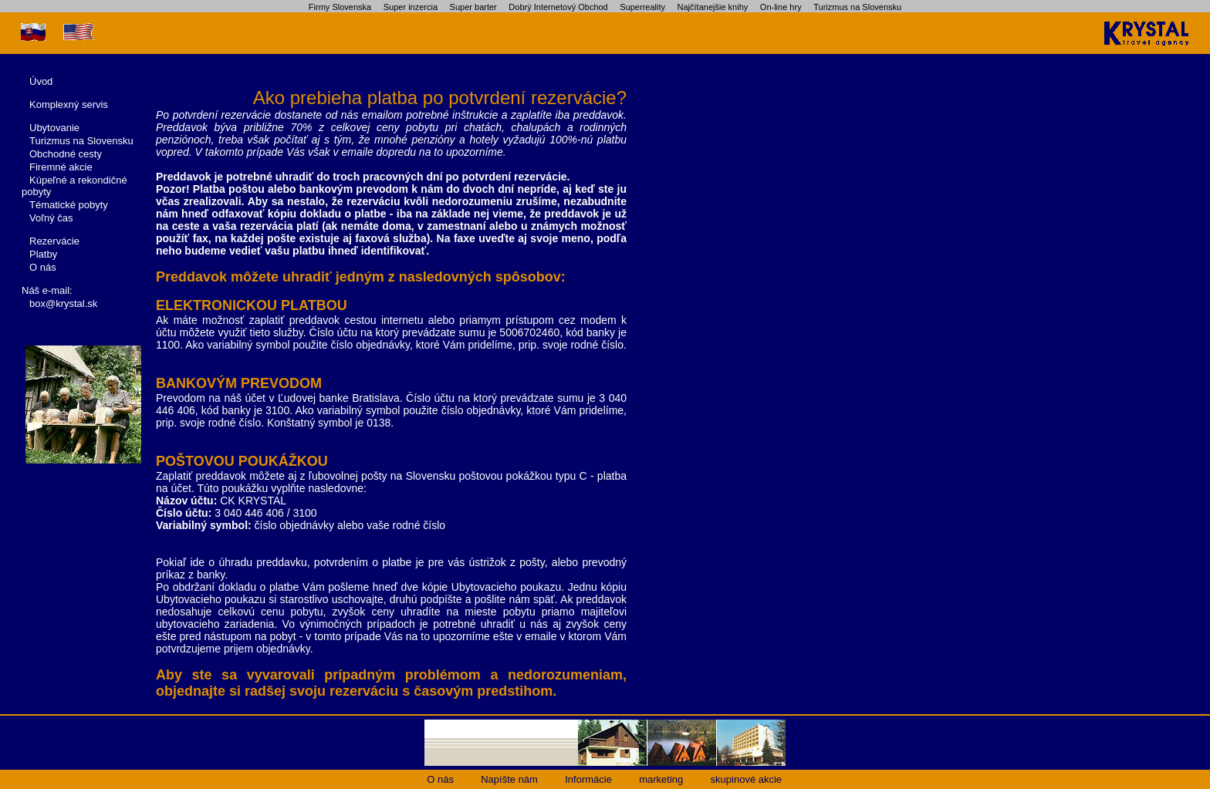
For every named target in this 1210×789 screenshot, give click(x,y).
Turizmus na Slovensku (857, 7)
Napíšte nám (509, 779)
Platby (43, 254)
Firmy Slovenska (340, 7)
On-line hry (781, 7)
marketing (661, 779)
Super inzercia (411, 7)
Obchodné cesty (65, 154)
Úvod (40, 81)
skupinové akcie (746, 779)
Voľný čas (51, 218)
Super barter (473, 7)
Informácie (588, 779)
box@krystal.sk (63, 303)
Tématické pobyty (68, 205)
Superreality (642, 7)
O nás (42, 267)
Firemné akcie (61, 167)
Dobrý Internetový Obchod (558, 7)
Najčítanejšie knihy (713, 7)
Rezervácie (54, 241)
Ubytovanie (54, 127)
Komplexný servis (68, 104)
